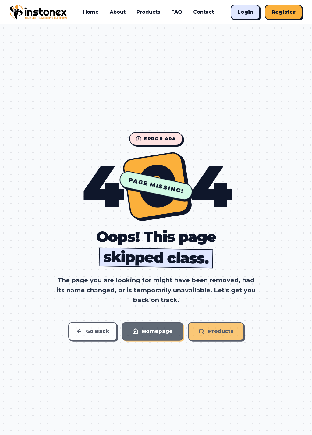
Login (245, 12)
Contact (203, 12)
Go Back (92, 333)
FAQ (176, 12)
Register (283, 12)
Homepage (152, 333)
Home (91, 12)
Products (148, 12)
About (118, 12)
